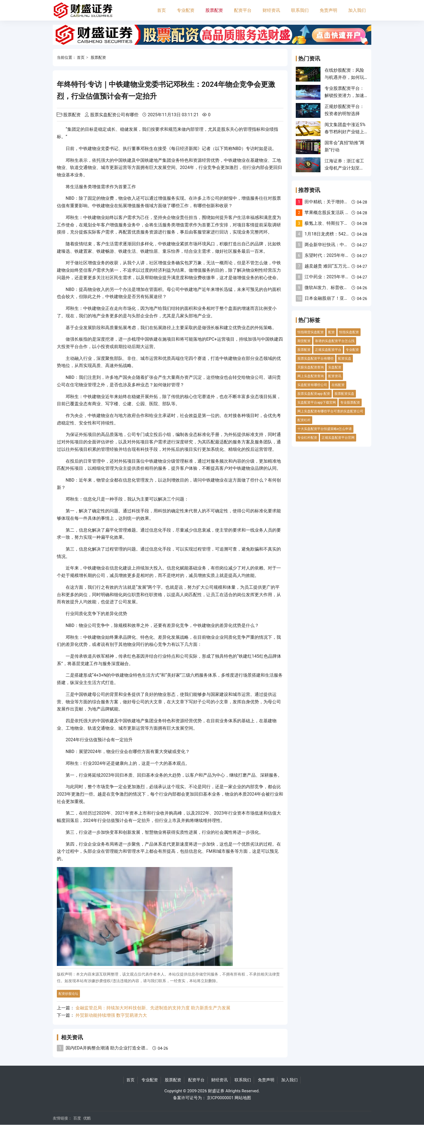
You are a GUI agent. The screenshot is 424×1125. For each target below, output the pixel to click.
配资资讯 (334, 376)
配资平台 (243, 10)
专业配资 (185, 10)
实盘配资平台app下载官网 (316, 402)
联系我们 (300, 10)
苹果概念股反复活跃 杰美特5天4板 (338, 212)
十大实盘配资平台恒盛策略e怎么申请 (324, 429)
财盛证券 (216, 1090)
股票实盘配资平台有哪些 (315, 358)
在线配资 (338, 385)
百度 (77, 1118)
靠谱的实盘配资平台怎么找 (335, 341)
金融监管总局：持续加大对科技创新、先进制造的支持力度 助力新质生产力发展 (153, 1007)
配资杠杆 (304, 420)
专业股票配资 (350, 402)
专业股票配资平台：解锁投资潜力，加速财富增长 (344, 95)
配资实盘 (344, 358)
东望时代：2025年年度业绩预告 (336, 255)
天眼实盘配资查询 (310, 367)
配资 (331, 332)
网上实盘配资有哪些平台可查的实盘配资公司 (330, 411)
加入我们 (357, 10)
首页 (161, 10)
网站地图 (243, 1097)
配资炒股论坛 (68, 994)
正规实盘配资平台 (328, 350)
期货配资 (304, 341)
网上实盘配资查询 (310, 376)
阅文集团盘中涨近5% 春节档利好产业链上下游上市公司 (345, 132)
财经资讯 (271, 10)
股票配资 (214, 10)
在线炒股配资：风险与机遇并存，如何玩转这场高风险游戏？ (344, 77)
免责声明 (328, 10)
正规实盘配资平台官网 (338, 438)
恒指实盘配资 (349, 332)
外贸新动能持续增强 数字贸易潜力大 (111, 1015)
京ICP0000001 (220, 1097)
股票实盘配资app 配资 (313, 394)
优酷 (87, 1118)
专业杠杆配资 (307, 438)
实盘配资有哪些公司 (312, 385)
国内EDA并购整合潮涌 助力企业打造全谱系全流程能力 (119, 1048)
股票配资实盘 (344, 394)
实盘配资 (334, 367)
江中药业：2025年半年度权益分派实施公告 (347, 276)
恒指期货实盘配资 (310, 332)
